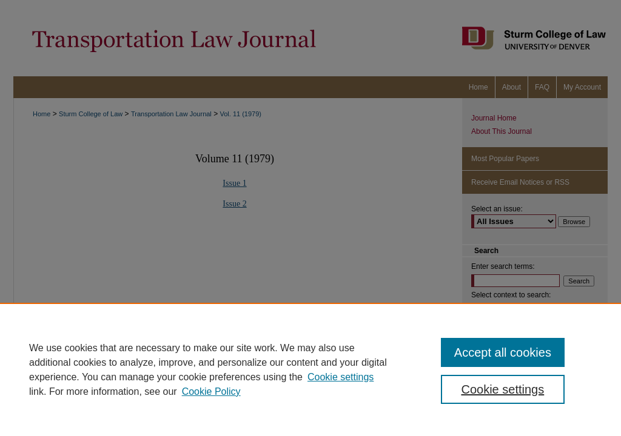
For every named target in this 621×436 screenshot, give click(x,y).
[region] (310, 369)
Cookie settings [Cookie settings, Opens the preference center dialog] (502, 389)
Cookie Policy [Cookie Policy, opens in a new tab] (211, 391)
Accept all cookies (502, 352)
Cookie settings (340, 377)
